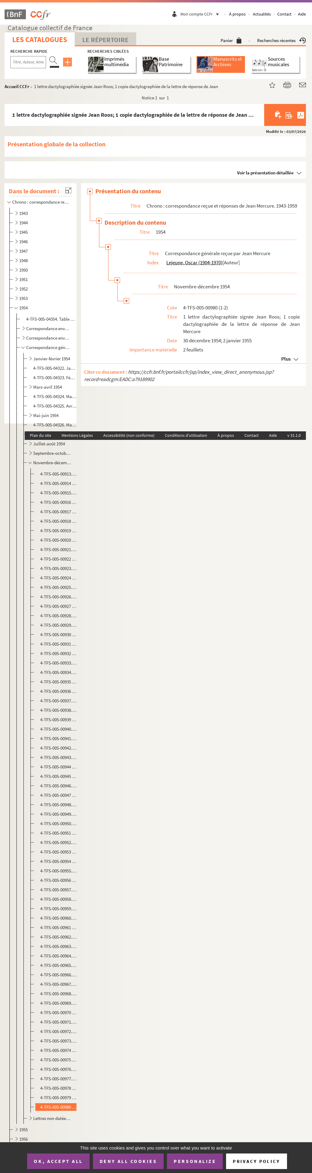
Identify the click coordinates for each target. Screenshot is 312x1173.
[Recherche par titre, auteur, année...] (28, 62)
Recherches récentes (281, 40)
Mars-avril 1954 (47, 387)
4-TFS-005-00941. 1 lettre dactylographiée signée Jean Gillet (58, 738)
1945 (23, 232)
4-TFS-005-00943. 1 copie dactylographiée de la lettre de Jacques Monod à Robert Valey (58, 757)
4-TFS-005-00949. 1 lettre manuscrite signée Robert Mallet (58, 814)
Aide (302, 14)
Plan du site (40, 435)
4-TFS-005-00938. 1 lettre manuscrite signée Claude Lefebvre (58, 710)
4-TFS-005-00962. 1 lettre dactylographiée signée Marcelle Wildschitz (58, 937)
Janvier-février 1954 (51, 359)
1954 (23, 308)
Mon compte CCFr (201, 14)
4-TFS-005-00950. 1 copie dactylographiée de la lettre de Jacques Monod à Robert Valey (58, 823)
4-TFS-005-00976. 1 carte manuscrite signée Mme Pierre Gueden (58, 1069)
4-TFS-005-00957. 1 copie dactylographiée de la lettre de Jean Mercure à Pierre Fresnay (58, 890)
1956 (23, 1139)
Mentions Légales (77, 435)
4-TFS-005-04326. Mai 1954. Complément (54, 425)
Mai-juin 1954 (45, 415)
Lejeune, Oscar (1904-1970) (194, 262)
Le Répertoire (105, 39)
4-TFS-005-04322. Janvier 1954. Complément (54, 368)
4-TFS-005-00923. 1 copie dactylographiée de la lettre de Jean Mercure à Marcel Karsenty (58, 568)
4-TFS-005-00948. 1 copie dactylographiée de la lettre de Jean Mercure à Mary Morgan (58, 805)
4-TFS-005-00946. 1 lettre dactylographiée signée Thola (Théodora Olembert (58, 786)
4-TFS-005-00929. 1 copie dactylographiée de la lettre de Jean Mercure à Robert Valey (58, 625)
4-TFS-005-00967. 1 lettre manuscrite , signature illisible (58, 984)
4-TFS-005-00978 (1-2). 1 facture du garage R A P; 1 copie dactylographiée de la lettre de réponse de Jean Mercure (58, 1088)
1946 (23, 241)
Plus (286, 358)
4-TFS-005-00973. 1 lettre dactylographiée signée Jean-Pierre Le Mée (58, 1041)
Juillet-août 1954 (49, 444)
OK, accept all (58, 1161)
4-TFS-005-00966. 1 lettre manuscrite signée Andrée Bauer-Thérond (58, 975)
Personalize (195, 1161)
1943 (23, 213)
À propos (237, 14)
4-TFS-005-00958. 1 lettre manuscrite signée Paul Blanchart (58, 899)
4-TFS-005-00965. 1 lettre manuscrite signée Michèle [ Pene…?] (58, 965)
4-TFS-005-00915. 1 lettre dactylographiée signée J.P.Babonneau (58, 493)
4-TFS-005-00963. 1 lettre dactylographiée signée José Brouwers (58, 946)
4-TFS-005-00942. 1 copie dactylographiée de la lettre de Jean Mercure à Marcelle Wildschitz (58, 748)
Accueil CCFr (17, 86)
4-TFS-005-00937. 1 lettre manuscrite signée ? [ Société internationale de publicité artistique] (58, 701)
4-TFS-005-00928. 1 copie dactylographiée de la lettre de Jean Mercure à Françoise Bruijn (58, 616)
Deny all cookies (128, 1161)
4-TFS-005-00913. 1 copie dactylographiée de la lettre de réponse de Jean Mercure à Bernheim (58, 474)
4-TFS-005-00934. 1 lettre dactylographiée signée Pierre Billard (58, 672)
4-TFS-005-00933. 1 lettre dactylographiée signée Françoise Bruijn (58, 663)
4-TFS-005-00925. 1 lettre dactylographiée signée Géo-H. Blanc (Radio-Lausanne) (58, 587)
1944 (23, 223)
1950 (23, 270)
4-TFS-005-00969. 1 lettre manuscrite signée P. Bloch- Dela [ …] (58, 1003)
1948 (23, 260)
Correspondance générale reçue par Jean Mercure (48, 347)
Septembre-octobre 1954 (52, 453)
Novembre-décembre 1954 (52, 462)
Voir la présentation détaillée (265, 173)
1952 (23, 289)
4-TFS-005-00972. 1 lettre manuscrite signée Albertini (58, 1031)
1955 (23, 1129)
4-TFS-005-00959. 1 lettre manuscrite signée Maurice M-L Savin (58, 908)
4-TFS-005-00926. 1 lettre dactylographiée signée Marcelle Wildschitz (58, 597)
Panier (231, 40)
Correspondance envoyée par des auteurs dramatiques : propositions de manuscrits (48, 328)
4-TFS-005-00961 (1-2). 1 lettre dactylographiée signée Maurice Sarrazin (58, 927)
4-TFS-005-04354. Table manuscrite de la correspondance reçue (51, 319)
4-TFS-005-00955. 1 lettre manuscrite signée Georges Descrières (58, 871)
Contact (284, 14)
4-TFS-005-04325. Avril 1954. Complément (54, 406)
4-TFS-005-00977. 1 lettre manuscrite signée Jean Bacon (58, 1079)
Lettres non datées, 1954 (52, 1118)
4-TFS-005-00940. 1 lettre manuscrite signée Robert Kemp (58, 729)
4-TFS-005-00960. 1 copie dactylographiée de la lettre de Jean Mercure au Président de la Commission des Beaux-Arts (58, 918)
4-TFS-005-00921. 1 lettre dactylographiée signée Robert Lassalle (58, 549)
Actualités (262, 14)
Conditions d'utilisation (186, 435)
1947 (23, 251)
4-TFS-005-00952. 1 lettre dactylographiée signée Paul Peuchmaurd (58, 842)
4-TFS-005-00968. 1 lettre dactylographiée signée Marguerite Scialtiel (58, 994)
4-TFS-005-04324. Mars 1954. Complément (54, 396)
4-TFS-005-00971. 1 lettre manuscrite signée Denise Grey (58, 1022)
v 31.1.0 (294, 435)
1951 (23, 279)
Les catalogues (39, 39)
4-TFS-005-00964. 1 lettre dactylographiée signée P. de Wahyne (58, 956)
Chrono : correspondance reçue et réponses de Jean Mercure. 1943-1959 (40, 202)
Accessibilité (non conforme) (128, 435)
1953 (23, 298)
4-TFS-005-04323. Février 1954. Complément (54, 377)
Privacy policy (256, 1161)
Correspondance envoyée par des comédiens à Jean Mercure (48, 338)
